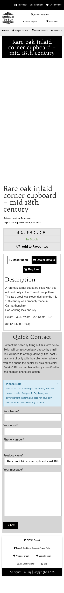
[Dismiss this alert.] (57, 399)
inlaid (27, 238)
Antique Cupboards (22, 234)
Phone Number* (32, 458)
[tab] (19, 275)
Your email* (32, 444)
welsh (38, 238)
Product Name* (32, 474)
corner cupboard (16, 238)
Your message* (32, 508)
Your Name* (32, 430)
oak (33, 238)
